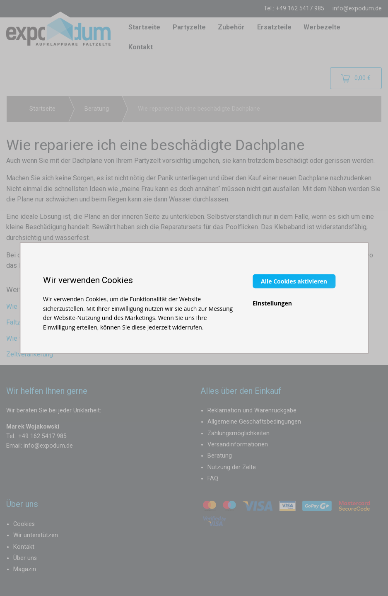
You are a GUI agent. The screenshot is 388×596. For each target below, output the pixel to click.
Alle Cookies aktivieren (294, 281)
